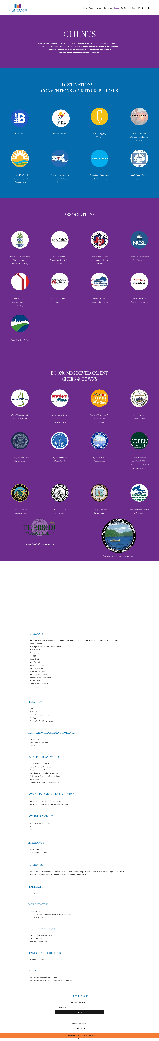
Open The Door (79, 995)
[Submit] (79, 1012)
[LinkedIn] (149, 8)
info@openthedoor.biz (79, 1023)
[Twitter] (142, 8)
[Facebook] (146, 8)
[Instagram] (139, 8)
